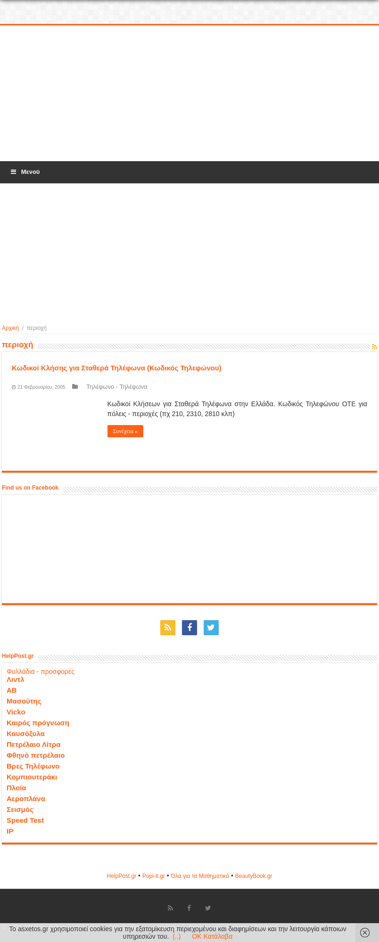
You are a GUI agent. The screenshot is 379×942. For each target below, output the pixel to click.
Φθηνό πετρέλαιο (36, 755)
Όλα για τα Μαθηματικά (200, 876)
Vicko (16, 712)
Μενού (24, 171)
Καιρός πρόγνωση (38, 723)
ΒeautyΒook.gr (253, 876)
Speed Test (25, 820)
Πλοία (16, 788)
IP (10, 831)
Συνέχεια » (125, 431)
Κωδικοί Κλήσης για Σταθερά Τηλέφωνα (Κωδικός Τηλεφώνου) (117, 368)
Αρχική (10, 328)
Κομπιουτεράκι (32, 777)
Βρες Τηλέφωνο (33, 766)
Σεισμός (20, 809)
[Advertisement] (189, 94)
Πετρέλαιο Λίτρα (33, 744)
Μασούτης (24, 701)
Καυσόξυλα (26, 733)
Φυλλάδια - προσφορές (40, 671)
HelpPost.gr (121, 876)
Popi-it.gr (153, 876)
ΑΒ (12, 690)
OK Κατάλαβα (212, 936)
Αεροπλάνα (26, 799)
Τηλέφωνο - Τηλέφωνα (116, 386)
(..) (177, 936)
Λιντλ (16, 679)
